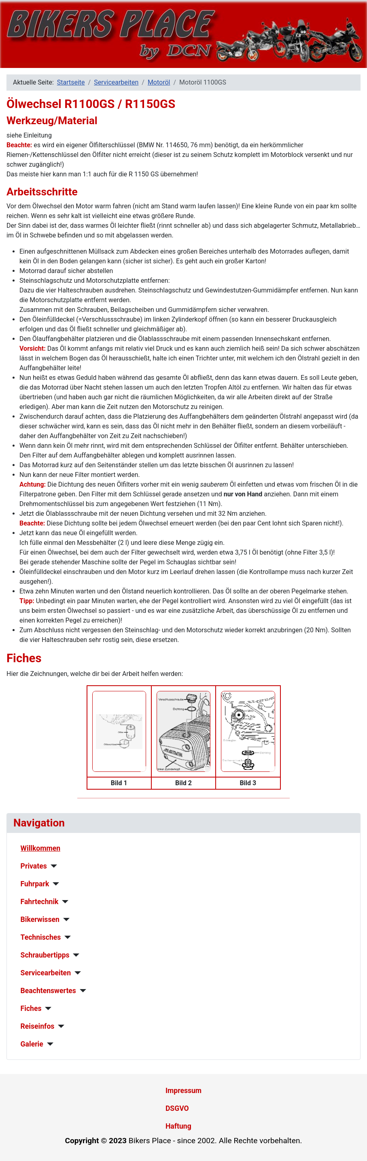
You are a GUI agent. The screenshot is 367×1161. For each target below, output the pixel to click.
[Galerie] (48, 1044)
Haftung (178, 1126)
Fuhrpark (35, 884)
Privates (34, 866)
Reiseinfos (38, 1026)
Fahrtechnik (40, 902)
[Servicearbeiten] (76, 973)
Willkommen (41, 848)
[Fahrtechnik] (64, 901)
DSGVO (177, 1108)
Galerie (32, 1044)
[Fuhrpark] (54, 884)
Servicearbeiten (46, 973)
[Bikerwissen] (64, 919)
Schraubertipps (45, 955)
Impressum (183, 1091)
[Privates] (52, 866)
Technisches (41, 937)
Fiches (31, 1008)
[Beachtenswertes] (81, 990)
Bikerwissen (40, 919)
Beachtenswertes (48, 991)
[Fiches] (46, 1008)
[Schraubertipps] (75, 955)
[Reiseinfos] (59, 1026)
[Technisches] (66, 937)
